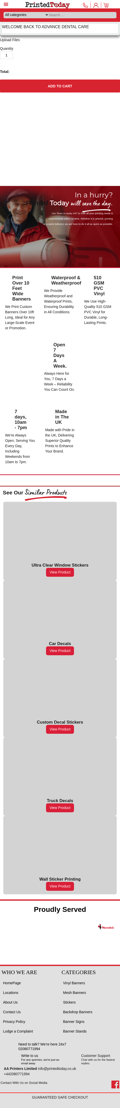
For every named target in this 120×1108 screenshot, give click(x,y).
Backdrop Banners (77, 1012)
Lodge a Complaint (18, 1031)
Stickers (69, 1002)
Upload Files (10, 40)
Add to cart (60, 86)
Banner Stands (75, 1031)
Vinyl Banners (74, 983)
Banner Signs (73, 1022)
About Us (10, 1002)
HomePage (12, 983)
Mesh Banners (74, 993)
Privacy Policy (14, 1022)
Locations (10, 993)
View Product (60, 572)
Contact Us (12, 1012)
